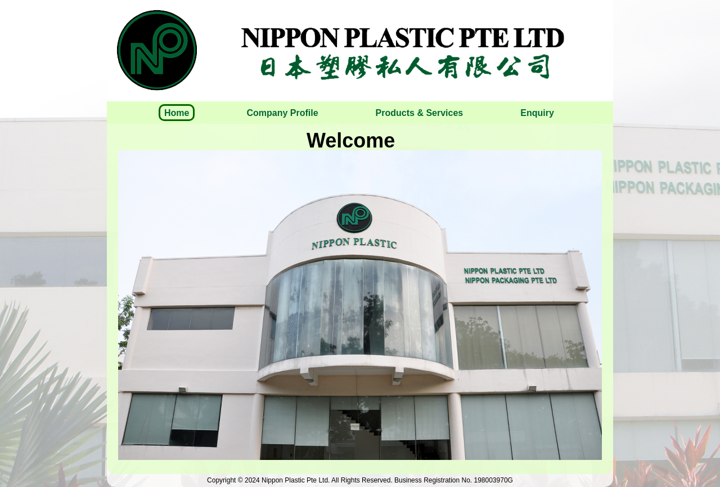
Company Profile (282, 113)
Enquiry (537, 113)
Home (176, 113)
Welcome (351, 140)
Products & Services (420, 113)
